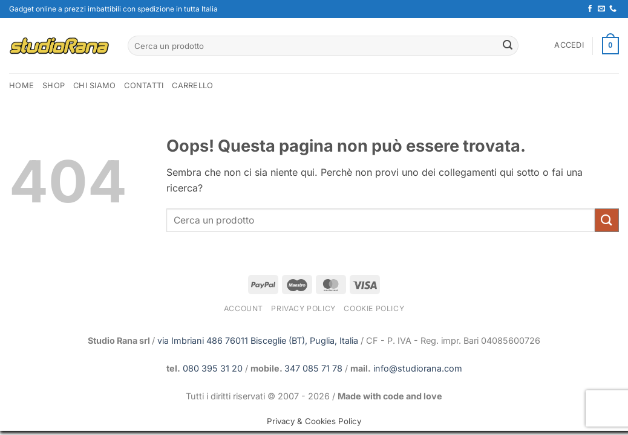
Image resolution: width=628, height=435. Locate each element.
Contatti (143, 85)
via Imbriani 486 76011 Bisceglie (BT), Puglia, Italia (257, 340)
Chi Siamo (94, 85)
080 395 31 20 (213, 368)
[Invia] (507, 46)
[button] (569, 45)
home (21, 85)
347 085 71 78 (313, 368)
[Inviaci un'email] (601, 9)
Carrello (192, 85)
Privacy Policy (303, 308)
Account (243, 308)
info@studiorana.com (417, 368)
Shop (53, 85)
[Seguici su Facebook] (590, 9)
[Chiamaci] (613, 9)
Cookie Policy (374, 308)
